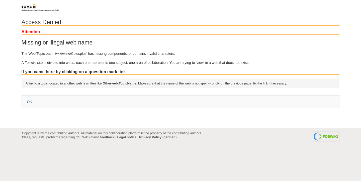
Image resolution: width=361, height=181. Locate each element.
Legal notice (127, 137)
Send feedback (103, 137)
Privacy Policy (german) (157, 137)
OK (29, 102)
